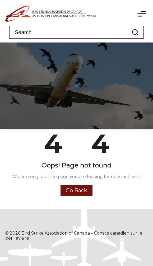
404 (83, 85)
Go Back (76, 190)
